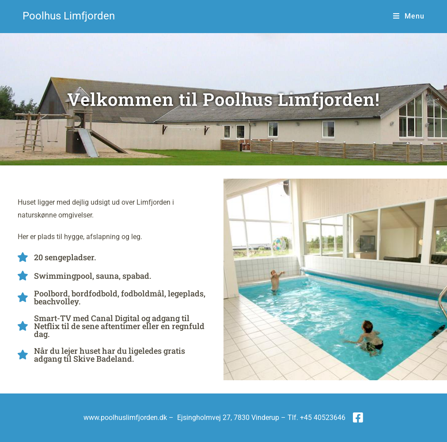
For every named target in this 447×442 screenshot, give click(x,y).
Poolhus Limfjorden (69, 16)
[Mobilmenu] (408, 16)
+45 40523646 (322, 417)
